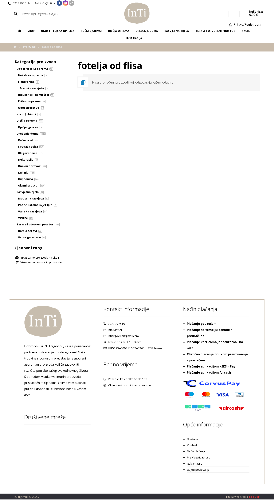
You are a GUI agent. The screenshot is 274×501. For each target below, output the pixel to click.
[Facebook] (59, 3)
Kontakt (192, 446)
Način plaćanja (196, 452)
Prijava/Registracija (247, 25)
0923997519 (114, 325)
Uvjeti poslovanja (198, 471)
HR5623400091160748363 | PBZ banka (133, 349)
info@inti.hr (113, 331)
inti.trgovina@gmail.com (121, 337)
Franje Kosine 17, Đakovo (122, 343)
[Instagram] (65, 3)
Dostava (192, 440)
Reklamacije (194, 465)
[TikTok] (71, 3)
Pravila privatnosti (198, 459)
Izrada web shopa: (237, 498)
